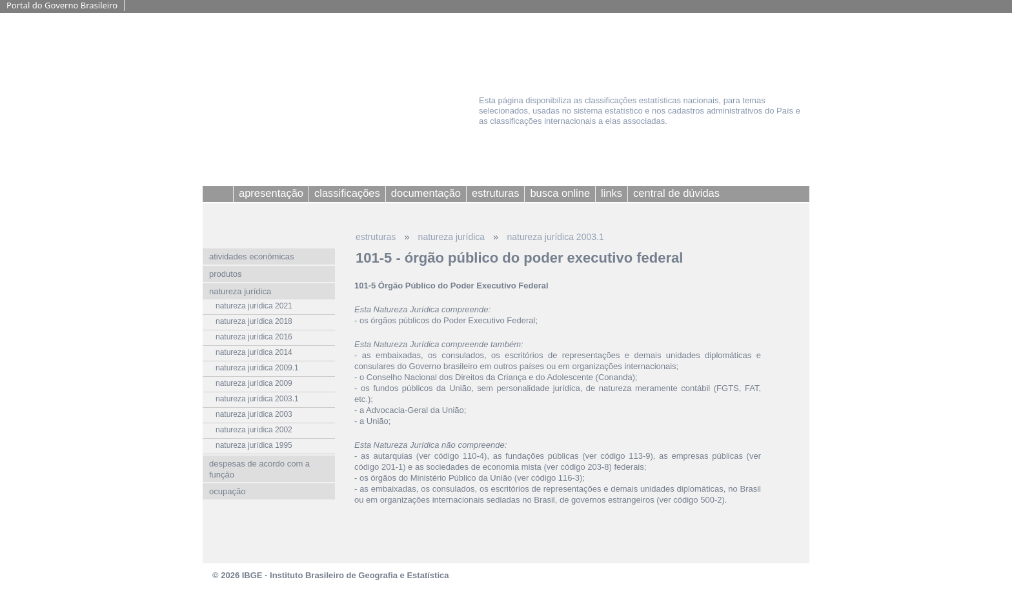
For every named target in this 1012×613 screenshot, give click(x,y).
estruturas (376, 237)
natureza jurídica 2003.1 (555, 237)
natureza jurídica (451, 237)
